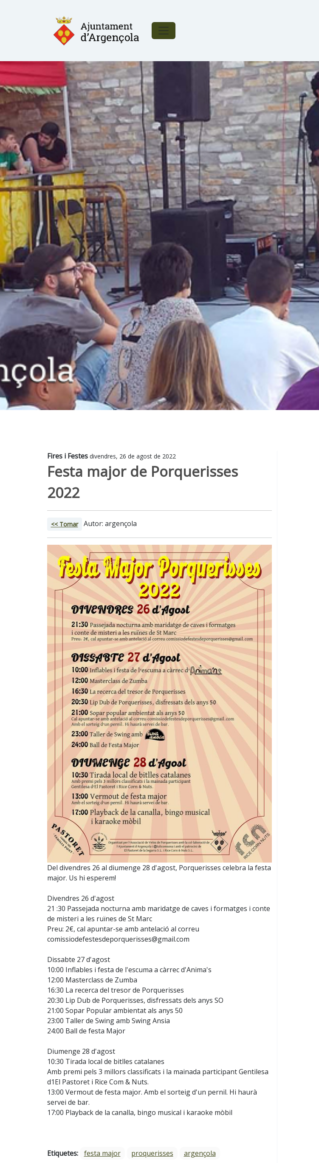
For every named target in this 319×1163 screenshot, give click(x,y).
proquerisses (152, 1153)
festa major (102, 1153)
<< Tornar (64, 524)
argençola (200, 1153)
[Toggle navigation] (163, 30)
